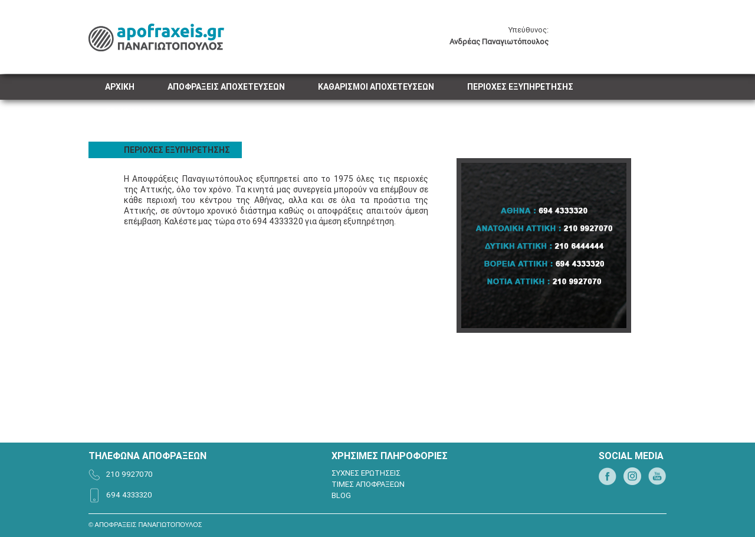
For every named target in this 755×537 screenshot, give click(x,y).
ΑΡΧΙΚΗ (119, 86)
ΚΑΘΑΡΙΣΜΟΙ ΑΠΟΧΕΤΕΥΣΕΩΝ (376, 86)
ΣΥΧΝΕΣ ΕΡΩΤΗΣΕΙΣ (366, 473)
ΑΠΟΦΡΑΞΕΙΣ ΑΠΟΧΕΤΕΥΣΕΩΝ (226, 86)
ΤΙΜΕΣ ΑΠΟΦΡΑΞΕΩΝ (368, 484)
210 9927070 (129, 474)
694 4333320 (129, 495)
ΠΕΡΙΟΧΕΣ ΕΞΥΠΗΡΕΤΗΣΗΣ (520, 86)
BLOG (341, 495)
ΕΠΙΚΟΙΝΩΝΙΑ (131, 112)
